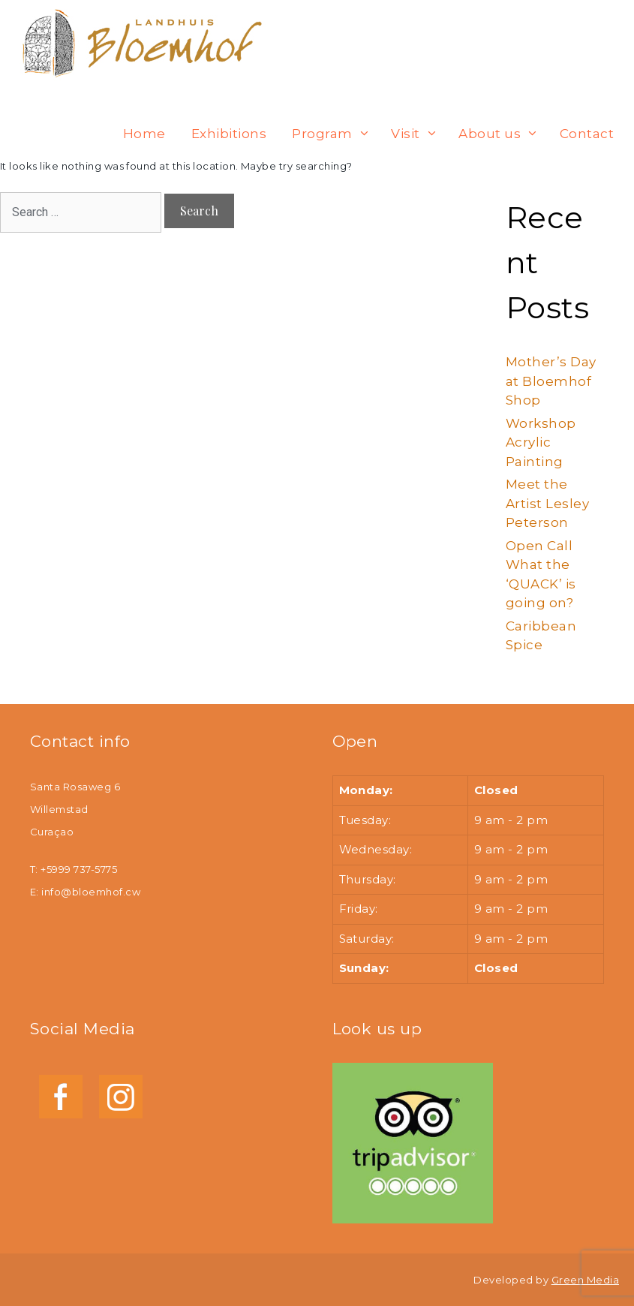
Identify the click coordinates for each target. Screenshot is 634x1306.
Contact (587, 133)
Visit (418, 134)
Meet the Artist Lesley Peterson (547, 503)
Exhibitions (228, 133)
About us (501, 134)
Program (334, 134)
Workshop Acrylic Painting (541, 442)
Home (144, 133)
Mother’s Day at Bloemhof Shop (551, 381)
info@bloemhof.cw (90, 892)
